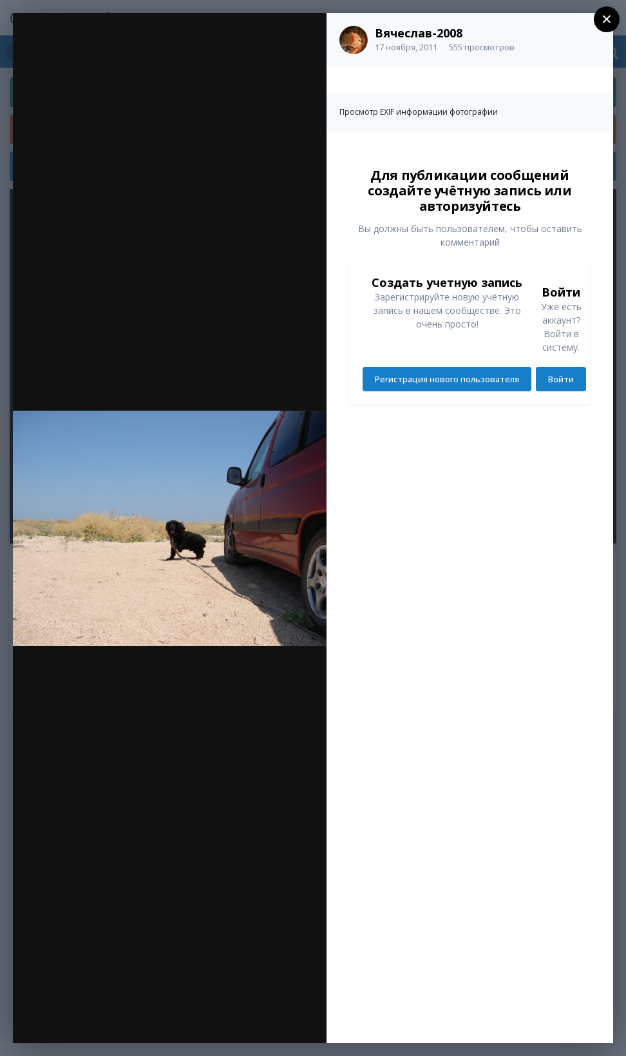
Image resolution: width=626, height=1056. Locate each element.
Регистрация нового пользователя (447, 379)
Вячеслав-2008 (418, 33)
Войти (561, 379)
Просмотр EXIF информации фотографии (418, 111)
